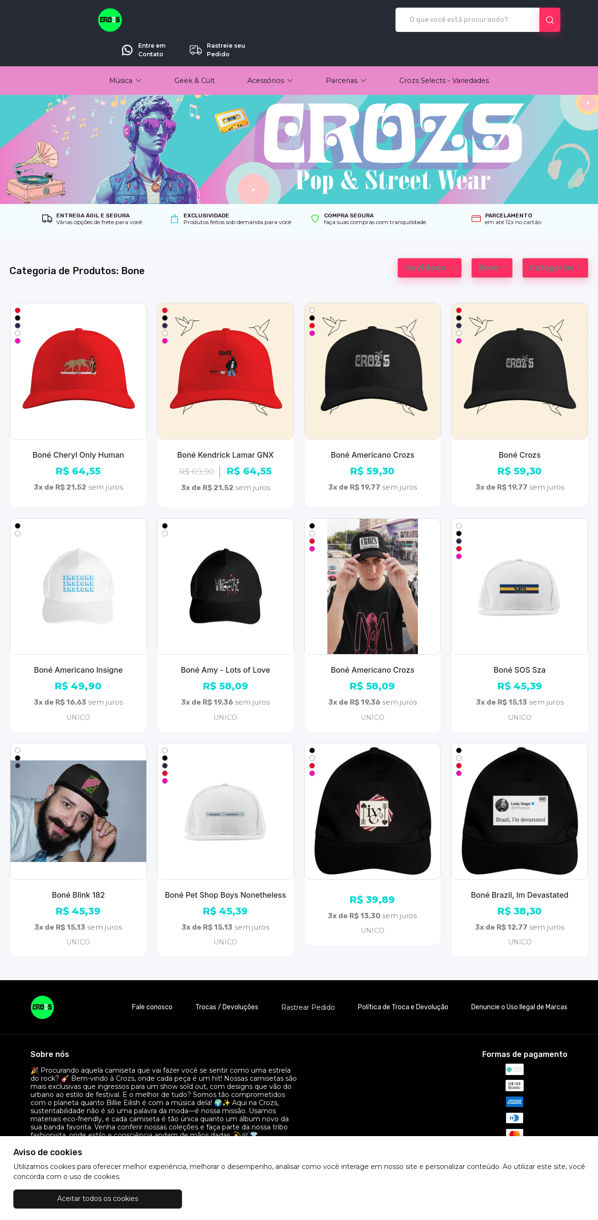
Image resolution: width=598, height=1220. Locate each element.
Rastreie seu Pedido (530, 20)
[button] (125, 54)
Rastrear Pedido (308, 981)
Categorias (552, 241)
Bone (489, 241)
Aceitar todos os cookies (60, 1198)
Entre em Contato (455, 20)
